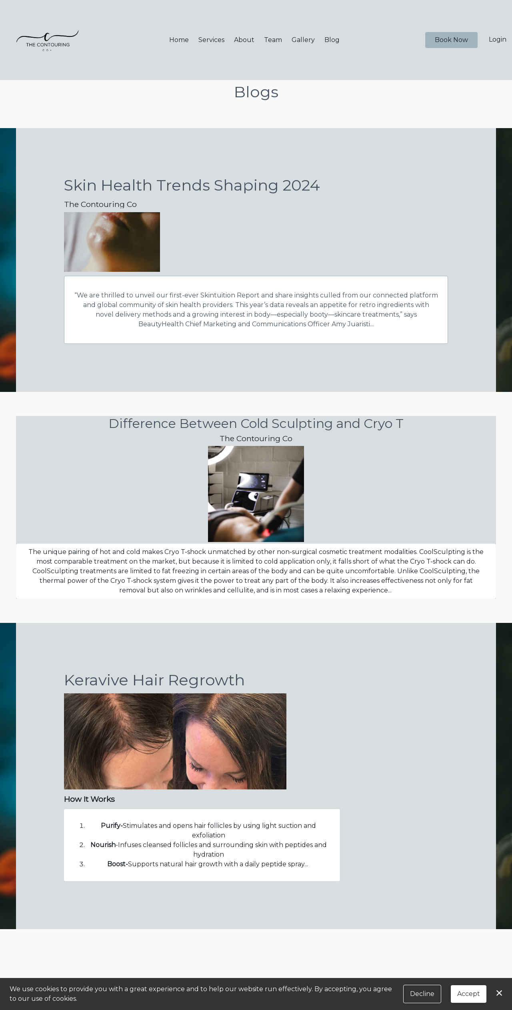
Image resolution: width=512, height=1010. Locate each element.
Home (179, 40)
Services (211, 40)
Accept (468, 994)
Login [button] (497, 39)
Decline (422, 994)
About (244, 40)
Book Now (451, 40)
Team (273, 40)
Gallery (303, 40)
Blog (332, 40)
